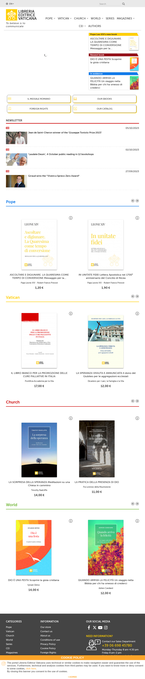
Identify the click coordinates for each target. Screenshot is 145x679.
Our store (45, 627)
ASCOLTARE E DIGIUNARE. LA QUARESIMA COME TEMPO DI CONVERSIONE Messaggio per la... (39, 276)
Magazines (12, 652)
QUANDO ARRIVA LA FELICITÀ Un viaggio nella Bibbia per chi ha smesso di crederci (106, 582)
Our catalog (104, 108)
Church (13, 402)
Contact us (46, 631)
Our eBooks (104, 98)
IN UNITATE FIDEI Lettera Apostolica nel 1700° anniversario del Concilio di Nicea (106, 276)
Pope (11, 202)
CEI (8, 648)
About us (45, 635)
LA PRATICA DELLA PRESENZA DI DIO (97, 482)
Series (9, 644)
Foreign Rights (39, 108)
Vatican (13, 298)
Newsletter (14, 120)
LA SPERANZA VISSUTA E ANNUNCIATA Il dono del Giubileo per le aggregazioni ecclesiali (106, 374)
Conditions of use (50, 639)
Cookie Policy (48, 648)
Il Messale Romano (38, 98)
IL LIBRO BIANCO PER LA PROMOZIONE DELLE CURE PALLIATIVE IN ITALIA (39, 374)
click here (31, 668)
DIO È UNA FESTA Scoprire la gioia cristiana (33, 580)
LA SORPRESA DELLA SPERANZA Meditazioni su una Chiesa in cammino (39, 484)
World (11, 505)
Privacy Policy (48, 644)
